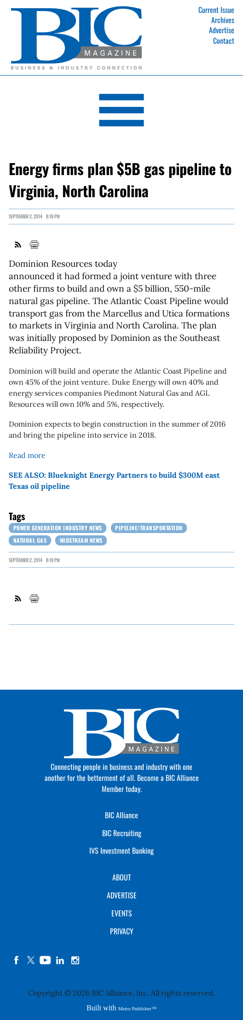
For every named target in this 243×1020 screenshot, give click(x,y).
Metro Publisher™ (137, 1008)
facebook (16, 960)
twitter (30, 960)
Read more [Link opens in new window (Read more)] (27, 455)
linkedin (60, 960)
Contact (223, 40)
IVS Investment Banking (121, 850)
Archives (222, 20)
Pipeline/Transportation (149, 528)
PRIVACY (121, 931)
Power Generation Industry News (57, 528)
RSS (18, 244)
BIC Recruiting (121, 832)
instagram (75, 960)
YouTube (45, 960)
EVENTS (121, 913)
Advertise (221, 30)
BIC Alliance (121, 815)
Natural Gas (30, 540)
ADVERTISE (122, 895)
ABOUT (121, 877)
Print (34, 244)
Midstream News (81, 540)
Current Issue (216, 10)
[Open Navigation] (121, 111)
